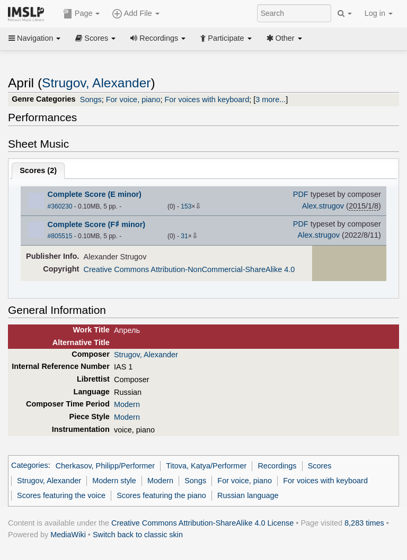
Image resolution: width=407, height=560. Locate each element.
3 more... (270, 99)
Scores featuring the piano (161, 495)
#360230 (60, 206)
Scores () (38, 170)
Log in (379, 13)
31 (184, 236)
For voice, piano (133, 99)
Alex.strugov (323, 206)
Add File (135, 14)
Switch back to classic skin (138, 534)
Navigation (34, 38)
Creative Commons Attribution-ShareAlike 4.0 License (202, 523)
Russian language (248, 495)
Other (284, 38)
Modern (127, 404)
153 (186, 206)
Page (81, 14)
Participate (225, 38)
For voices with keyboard (207, 99)
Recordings (157, 38)
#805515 (60, 236)
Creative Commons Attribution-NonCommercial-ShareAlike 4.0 (189, 269)
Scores (95, 38)
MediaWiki (68, 534)
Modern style (114, 480)
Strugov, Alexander (96, 83)
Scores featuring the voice (61, 495)
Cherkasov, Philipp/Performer (105, 466)
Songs (91, 99)
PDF (300, 194)
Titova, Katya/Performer (206, 466)
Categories (29, 466)
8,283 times (364, 523)
